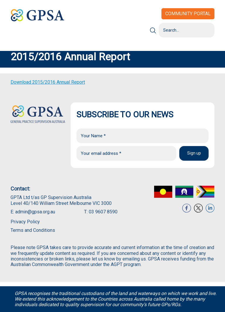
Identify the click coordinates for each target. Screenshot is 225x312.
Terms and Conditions (33, 230)
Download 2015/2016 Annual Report (48, 82)
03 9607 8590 (103, 212)
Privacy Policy (25, 221)
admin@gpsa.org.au (35, 212)
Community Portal (188, 13)
